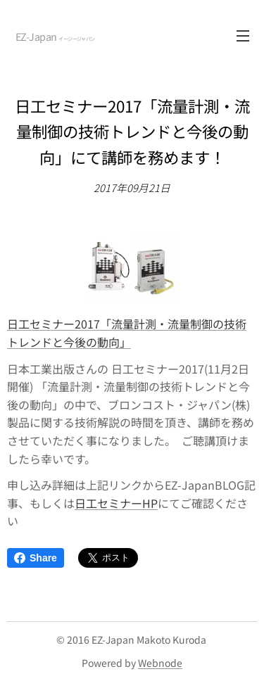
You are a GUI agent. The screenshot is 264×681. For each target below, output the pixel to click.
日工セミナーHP (116, 502)
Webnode (160, 663)
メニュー (243, 36)
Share (35, 558)
